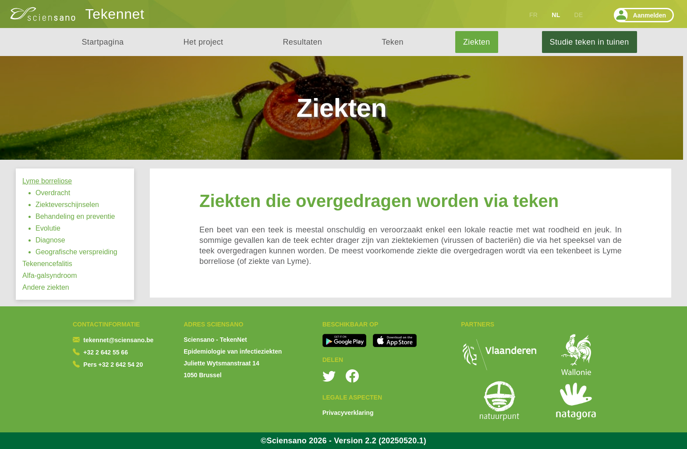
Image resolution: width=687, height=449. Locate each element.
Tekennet (115, 14)
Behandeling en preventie (75, 216)
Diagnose (50, 240)
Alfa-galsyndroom (49, 275)
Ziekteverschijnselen (67, 204)
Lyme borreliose (47, 181)
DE (578, 14)
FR (533, 14)
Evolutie (47, 228)
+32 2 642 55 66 (105, 352)
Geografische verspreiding (76, 252)
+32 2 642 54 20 (121, 364)
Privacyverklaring (348, 412)
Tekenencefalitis (47, 263)
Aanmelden (640, 15)
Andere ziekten (45, 287)
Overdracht (52, 192)
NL (556, 14)
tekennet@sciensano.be (118, 340)
